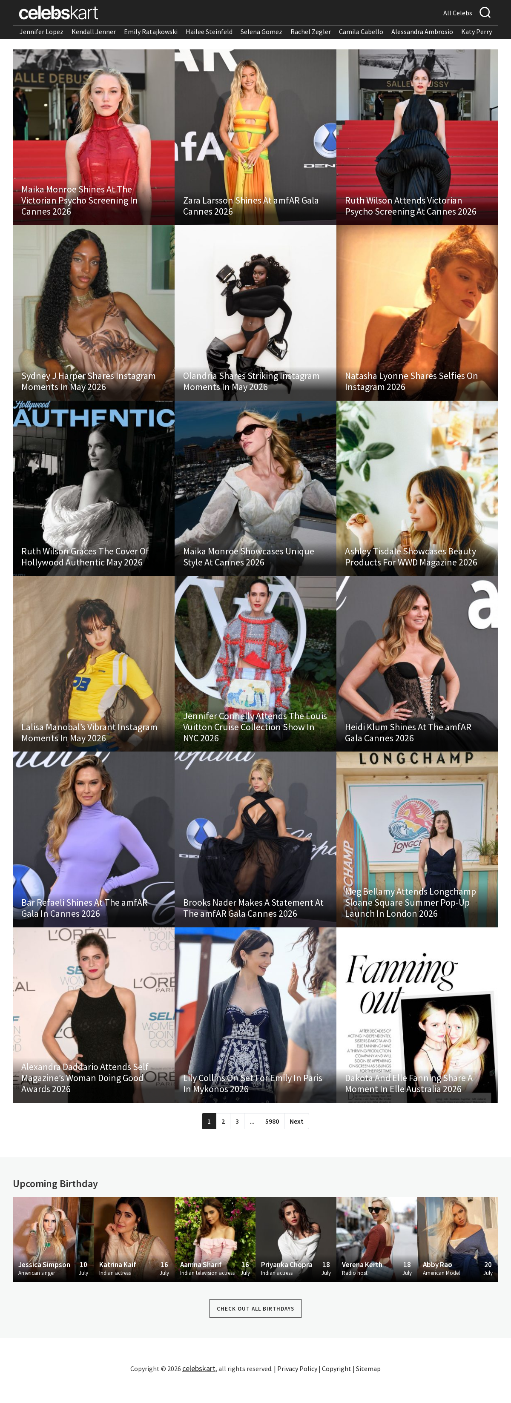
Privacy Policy (297, 1388)
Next (297, 1140)
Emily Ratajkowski (151, 31)
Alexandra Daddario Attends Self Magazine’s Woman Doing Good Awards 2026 (85, 1097)
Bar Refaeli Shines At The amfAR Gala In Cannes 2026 (84, 924)
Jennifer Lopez (41, 31)
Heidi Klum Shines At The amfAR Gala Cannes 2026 (408, 745)
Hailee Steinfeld (209, 31)
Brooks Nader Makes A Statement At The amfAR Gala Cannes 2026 (253, 924)
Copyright (336, 1388)
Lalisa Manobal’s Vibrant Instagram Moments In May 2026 (89, 745)
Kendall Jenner (94, 31)
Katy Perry (476, 31)
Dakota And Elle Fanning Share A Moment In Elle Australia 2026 (409, 1103)
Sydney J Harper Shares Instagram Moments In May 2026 (88, 387)
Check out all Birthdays (255, 1328)
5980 (272, 1140)
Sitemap (368, 1388)
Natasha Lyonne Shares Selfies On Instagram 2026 (411, 387)
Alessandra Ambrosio (422, 31)
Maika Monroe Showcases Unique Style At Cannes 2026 (248, 566)
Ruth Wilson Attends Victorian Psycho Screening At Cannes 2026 (411, 209)
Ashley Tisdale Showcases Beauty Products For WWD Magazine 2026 (411, 566)
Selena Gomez (261, 31)
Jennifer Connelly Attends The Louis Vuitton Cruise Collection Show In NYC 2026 (255, 739)
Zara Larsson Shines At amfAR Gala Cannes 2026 (251, 209)
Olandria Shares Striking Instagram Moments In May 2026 (251, 387)
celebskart (198, 1388)
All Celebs (457, 13)
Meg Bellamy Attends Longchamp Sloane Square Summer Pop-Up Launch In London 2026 (410, 918)
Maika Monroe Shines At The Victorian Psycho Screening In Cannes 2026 (79, 203)
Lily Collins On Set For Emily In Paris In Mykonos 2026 (252, 1103)
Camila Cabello (361, 31)
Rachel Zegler (310, 31)
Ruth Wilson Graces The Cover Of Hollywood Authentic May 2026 (85, 566)
